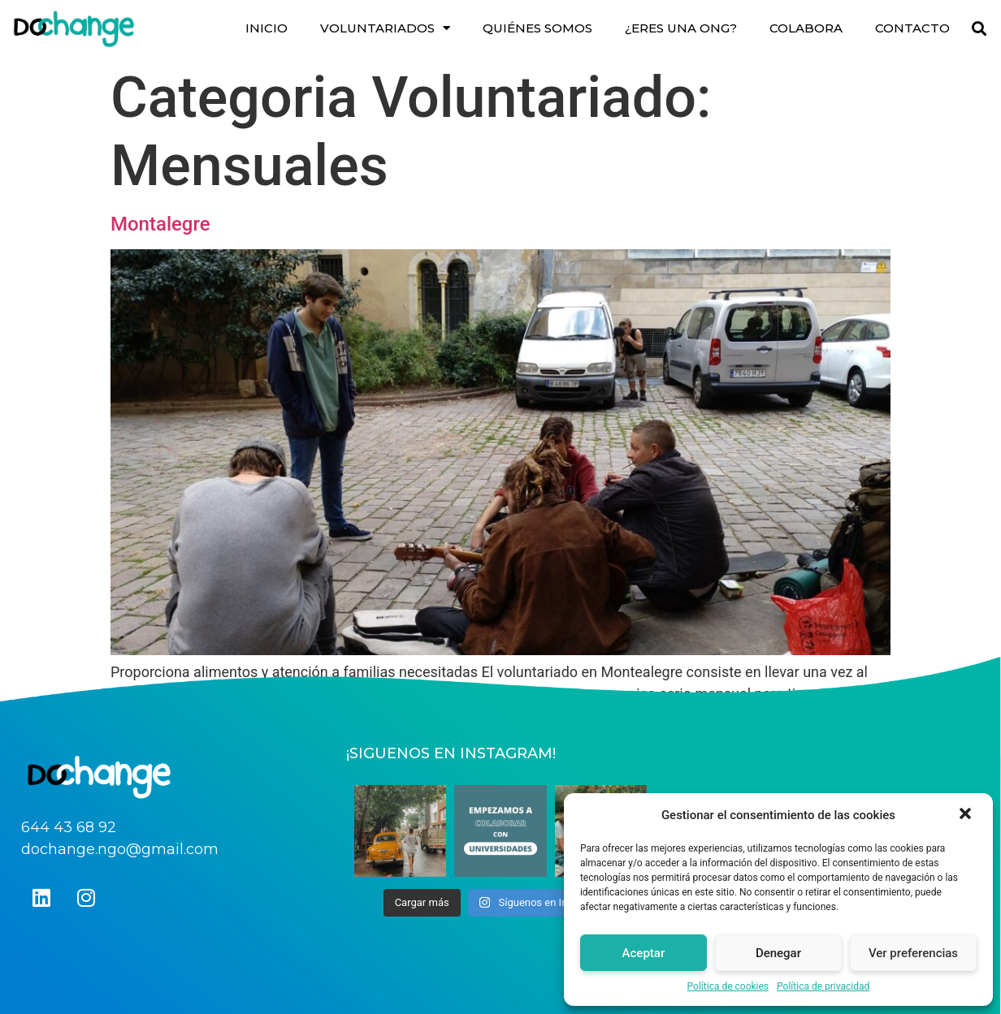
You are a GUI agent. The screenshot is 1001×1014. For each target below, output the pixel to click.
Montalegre (160, 224)
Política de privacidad (823, 986)
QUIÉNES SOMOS (537, 28)
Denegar (778, 953)
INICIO (266, 28)
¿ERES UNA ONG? (681, 28)
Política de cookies (728, 986)
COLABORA (806, 28)
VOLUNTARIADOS (385, 28)
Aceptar (643, 953)
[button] (967, 815)
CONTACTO (912, 28)
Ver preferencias (913, 953)
